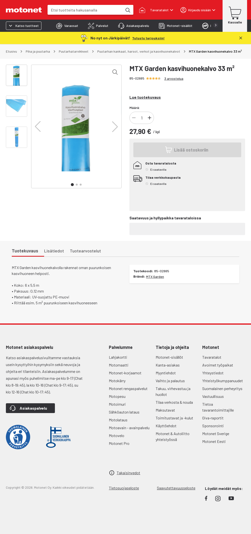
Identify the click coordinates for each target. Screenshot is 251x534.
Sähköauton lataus (124, 412)
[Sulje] (240, 38)
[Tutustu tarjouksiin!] (148, 38)
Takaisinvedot (128, 472)
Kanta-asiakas (168, 365)
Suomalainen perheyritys (222, 388)
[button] (37, 126)
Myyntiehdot (166, 372)
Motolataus (118, 419)
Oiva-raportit (213, 417)
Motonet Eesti (214, 441)
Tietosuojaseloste (124, 488)
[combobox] (85, 10)
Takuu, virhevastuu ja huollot (173, 391)
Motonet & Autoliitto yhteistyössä (172, 436)
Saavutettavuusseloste (176, 488)
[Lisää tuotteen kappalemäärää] (149, 118)
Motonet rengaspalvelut (128, 388)
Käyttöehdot (166, 425)
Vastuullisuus (213, 396)
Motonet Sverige (215, 433)
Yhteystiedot (213, 372)
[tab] (67, 26)
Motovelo (116, 435)
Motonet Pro (119, 443)
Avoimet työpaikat (217, 365)
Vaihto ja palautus (170, 380)
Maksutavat (165, 410)
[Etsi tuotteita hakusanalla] (127, 10)
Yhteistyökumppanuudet (222, 380)
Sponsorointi (213, 425)
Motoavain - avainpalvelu (129, 427)
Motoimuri (117, 404)
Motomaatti (118, 365)
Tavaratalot (211, 357)
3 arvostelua (173, 78)
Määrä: (134, 108)
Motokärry (117, 380)
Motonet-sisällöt (169, 357)
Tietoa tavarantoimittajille (218, 407)
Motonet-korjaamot (125, 372)
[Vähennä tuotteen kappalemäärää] (134, 118)
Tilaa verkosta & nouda (174, 402)
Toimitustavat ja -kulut (174, 417)
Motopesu (117, 396)
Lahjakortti (118, 357)
